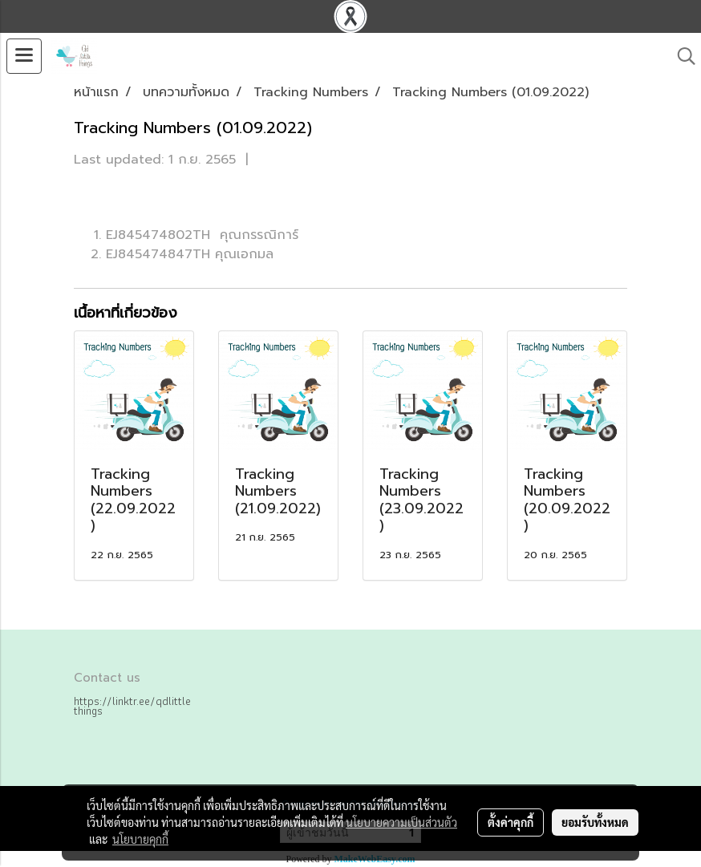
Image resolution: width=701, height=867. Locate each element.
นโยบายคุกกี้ (140, 839)
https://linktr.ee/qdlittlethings (132, 705)
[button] (681, 56)
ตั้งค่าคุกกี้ (510, 822)
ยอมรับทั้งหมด (595, 822)
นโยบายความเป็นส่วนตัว (401, 822)
